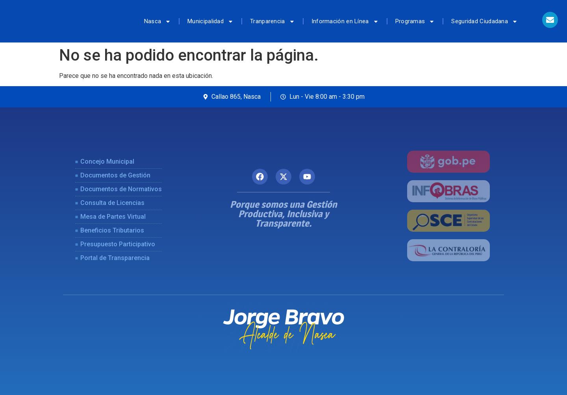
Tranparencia (272, 21)
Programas (415, 21)
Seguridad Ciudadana (484, 21)
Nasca (157, 21)
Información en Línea (345, 21)
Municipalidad (210, 21)
